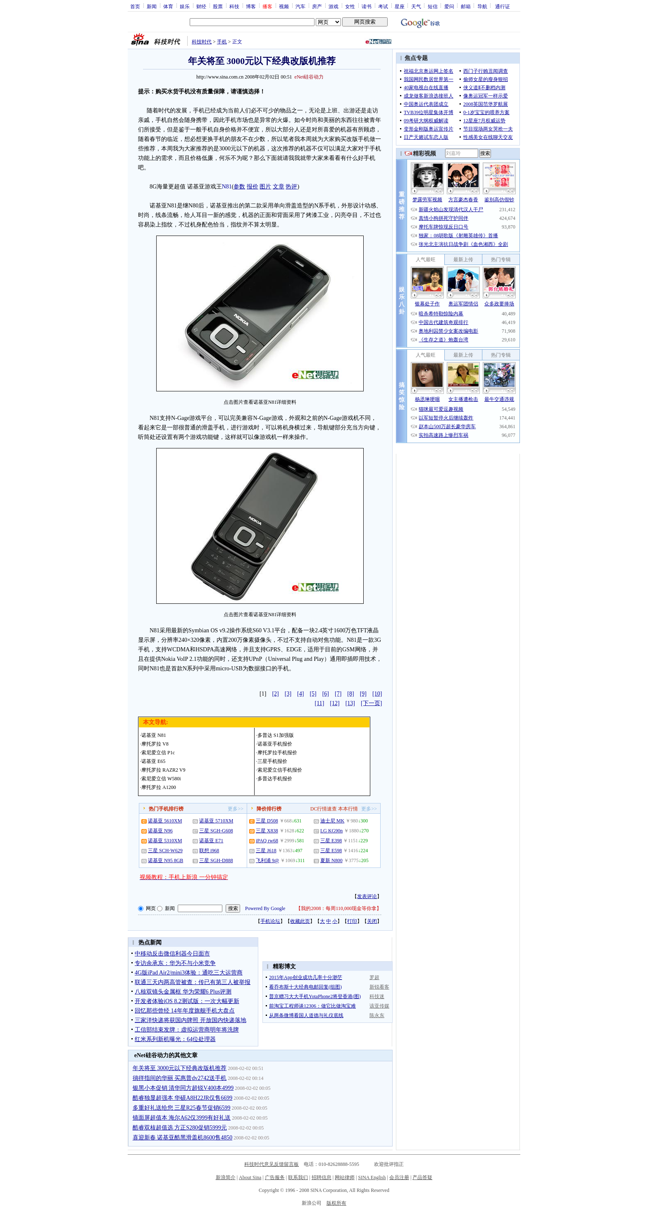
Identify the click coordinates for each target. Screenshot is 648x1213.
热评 (291, 186)
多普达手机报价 (274, 779)
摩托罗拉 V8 (155, 744)
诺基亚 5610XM (165, 821)
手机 (222, 42)
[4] (300, 694)
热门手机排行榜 (166, 809)
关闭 (372, 921)
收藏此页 (300, 921)
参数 (239, 186)
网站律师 (345, 1177)
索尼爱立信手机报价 (279, 770)
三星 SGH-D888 (216, 860)
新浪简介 (226, 1177)
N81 (227, 186)
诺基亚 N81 (153, 735)
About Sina (250, 1177)
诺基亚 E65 (153, 761)
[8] (350, 694)
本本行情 (348, 809)
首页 (135, 6)
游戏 (333, 6)
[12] (334, 703)
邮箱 (466, 6)
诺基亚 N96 (160, 831)
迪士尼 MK (332, 821)
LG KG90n (331, 831)
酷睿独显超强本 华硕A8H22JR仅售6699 (183, 1098)
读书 (367, 6)
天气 (416, 6)
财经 (201, 6)
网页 (151, 908)
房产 (317, 6)
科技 (234, 6)
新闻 (152, 6)
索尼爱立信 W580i (161, 779)
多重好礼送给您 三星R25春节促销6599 (182, 1108)
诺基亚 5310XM (165, 841)
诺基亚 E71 (211, 841)
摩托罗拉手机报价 (277, 752)
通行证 (502, 6)
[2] (275, 694)
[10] (377, 694)
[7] (338, 694)
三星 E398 (331, 841)
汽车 (300, 6)
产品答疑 (422, 1177)
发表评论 (367, 896)
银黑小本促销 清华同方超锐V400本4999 (183, 1088)
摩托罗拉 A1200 (158, 787)
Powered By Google (265, 908)
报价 (252, 186)
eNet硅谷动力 (309, 77)
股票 (218, 6)
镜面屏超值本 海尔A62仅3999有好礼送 (182, 1118)
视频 (284, 6)
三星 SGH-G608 (216, 831)
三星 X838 (267, 831)
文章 (278, 186)
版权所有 (336, 1203)
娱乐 (185, 6)
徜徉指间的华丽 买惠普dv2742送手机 (180, 1078)
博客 (251, 6)
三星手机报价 (272, 761)
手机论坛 (270, 921)
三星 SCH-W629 (165, 850)
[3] (288, 694)
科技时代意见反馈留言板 (271, 1164)
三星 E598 (331, 850)
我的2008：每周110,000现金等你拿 (338, 908)
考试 (383, 6)
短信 (433, 6)
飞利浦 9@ (267, 860)
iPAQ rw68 (267, 841)
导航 (482, 6)
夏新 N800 (331, 860)
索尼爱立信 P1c (158, 752)
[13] (350, 703)
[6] (325, 694)
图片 (265, 186)
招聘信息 (321, 1177)
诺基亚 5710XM (216, 821)
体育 (168, 6)
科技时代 (202, 42)
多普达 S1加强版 (275, 735)
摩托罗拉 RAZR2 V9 (163, 770)
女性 (350, 6)
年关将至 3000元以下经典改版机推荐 (180, 1068)
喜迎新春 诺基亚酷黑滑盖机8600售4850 (183, 1137)
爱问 (449, 6)
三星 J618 (266, 850)
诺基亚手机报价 (274, 744)
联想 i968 (209, 850)
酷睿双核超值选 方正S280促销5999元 (180, 1128)
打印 (352, 921)
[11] (319, 703)
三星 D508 (267, 821)
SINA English (372, 1177)
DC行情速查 (323, 809)
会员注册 (399, 1177)
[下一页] (371, 703)
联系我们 (298, 1177)
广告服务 (275, 1177)
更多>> (235, 809)
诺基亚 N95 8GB (165, 860)
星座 (400, 6)
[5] (313, 694)
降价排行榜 (269, 809)
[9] (363, 694)
